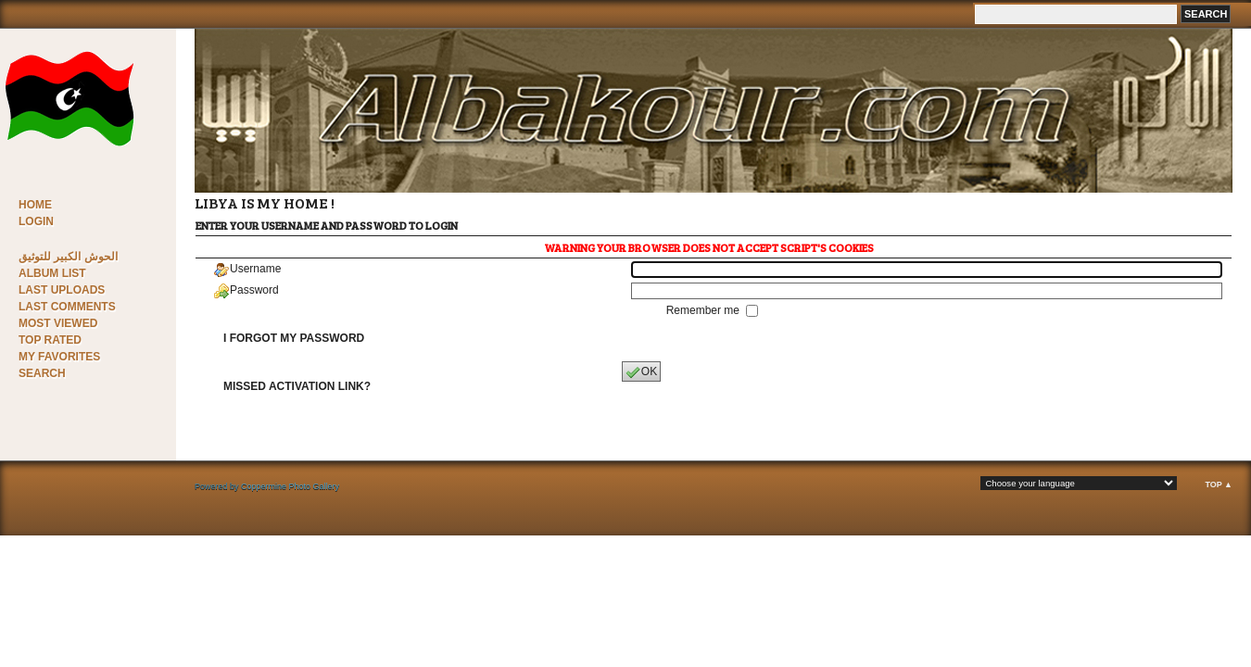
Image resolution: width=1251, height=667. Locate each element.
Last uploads (62, 289)
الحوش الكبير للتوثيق (68, 256)
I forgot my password (293, 338)
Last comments (67, 306)
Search (42, 373)
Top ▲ (1218, 484)
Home (35, 204)
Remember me (704, 310)
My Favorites (59, 356)
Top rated (50, 340)
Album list (52, 273)
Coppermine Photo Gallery (290, 486)
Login (36, 221)
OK (641, 372)
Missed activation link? (297, 386)
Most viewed (58, 323)
